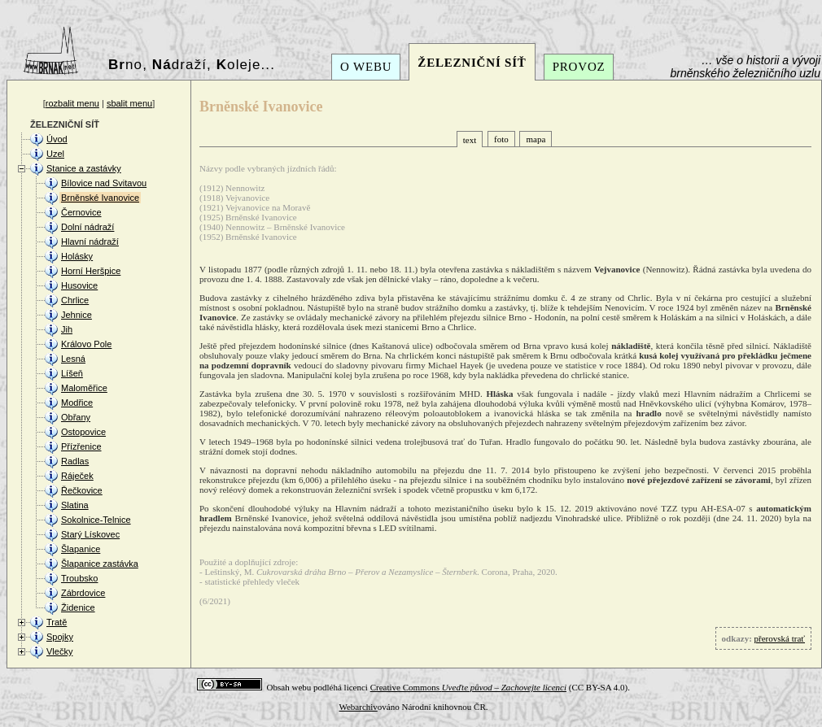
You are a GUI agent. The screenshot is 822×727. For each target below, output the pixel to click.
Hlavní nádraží (90, 241)
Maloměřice (84, 388)
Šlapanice (80, 549)
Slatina (75, 505)
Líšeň (72, 373)
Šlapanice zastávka (99, 563)
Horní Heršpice (90, 271)
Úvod (57, 139)
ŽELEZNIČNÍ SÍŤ (472, 62)
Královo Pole (86, 344)
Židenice (78, 607)
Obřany (75, 417)
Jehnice (76, 315)
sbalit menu (129, 103)
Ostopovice (83, 432)
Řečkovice (82, 490)
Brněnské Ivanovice (100, 197)
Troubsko (79, 578)
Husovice (79, 285)
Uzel (55, 154)
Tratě (56, 622)
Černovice (81, 212)
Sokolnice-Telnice (96, 520)
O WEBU (365, 66)
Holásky (77, 256)
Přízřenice (81, 446)
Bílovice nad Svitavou (103, 183)
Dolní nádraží (87, 227)
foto (501, 139)
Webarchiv (358, 707)
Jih (66, 329)
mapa (535, 139)
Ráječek (77, 476)
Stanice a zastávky (83, 168)
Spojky (59, 637)
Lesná (73, 359)
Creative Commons (468, 687)
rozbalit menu (72, 103)
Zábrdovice (83, 593)
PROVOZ (579, 66)
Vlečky (59, 651)
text (470, 140)
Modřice (77, 402)
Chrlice (75, 300)
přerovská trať (779, 638)
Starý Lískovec (90, 534)
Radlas (75, 461)
